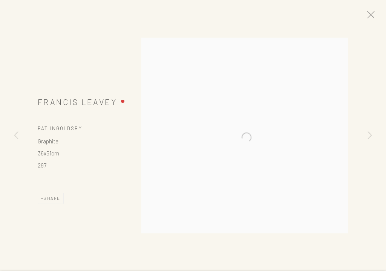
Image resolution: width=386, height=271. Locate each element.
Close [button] (378, 17)
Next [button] (370, 135)
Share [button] (52, 201)
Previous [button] (16, 135)
